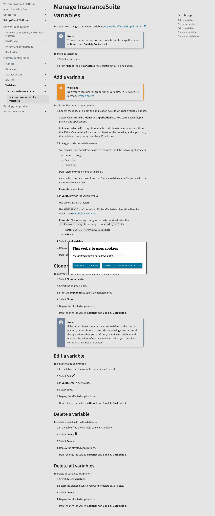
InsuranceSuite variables (21, 91)
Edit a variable (186, 28)
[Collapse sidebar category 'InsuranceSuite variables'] (45, 91)
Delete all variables (188, 36)
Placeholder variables (84, 213)
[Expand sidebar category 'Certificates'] (45, 41)
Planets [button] (9, 64)
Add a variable (186, 20)
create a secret (85, 96)
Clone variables (186, 24)
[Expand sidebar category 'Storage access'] (45, 74)
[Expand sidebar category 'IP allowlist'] (45, 52)
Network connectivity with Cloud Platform (24, 34)
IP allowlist (11, 52)
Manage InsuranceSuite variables (22, 99)
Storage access (13, 74)
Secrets (9, 80)
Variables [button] (10, 85)
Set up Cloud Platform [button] (16, 20)
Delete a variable (187, 32)
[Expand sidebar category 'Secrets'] (45, 80)
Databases (11, 69)
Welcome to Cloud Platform (19, 4)
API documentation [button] (14, 111)
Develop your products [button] (16, 106)
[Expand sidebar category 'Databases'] (45, 69)
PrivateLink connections (19, 47)
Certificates (11, 41)
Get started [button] (9, 15)
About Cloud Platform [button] (15, 9)
